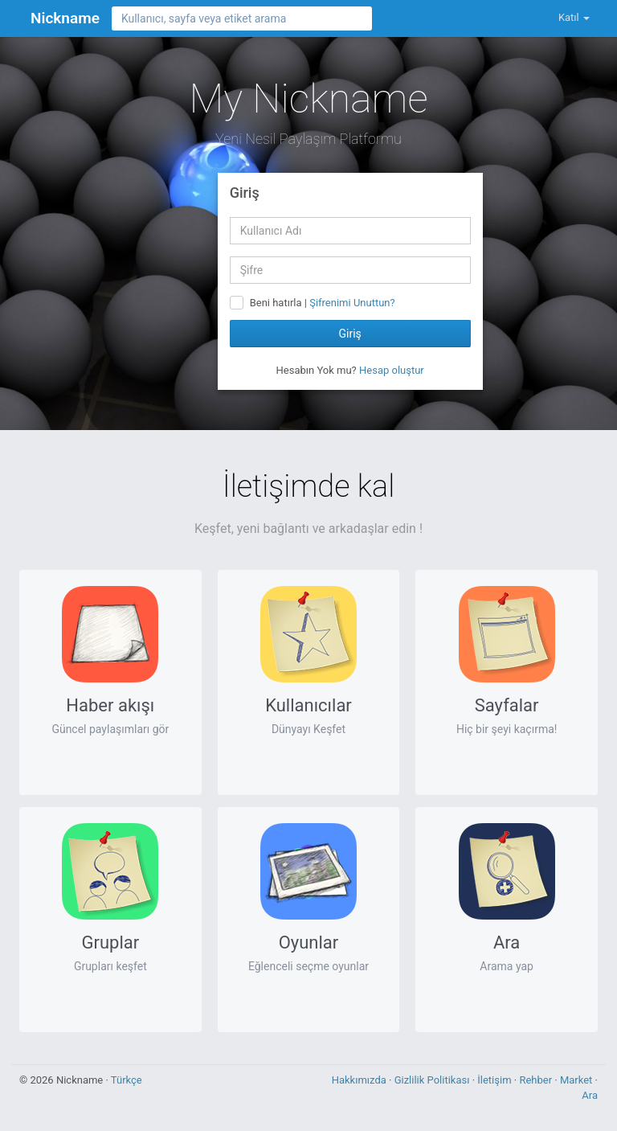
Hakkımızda (360, 1080)
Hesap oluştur (391, 370)
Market (577, 1080)
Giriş (349, 333)
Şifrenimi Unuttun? (351, 303)
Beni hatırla (276, 303)
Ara (590, 1095)
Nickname (65, 18)
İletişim (495, 1080)
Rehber (536, 1080)
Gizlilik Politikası (433, 1080)
